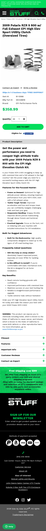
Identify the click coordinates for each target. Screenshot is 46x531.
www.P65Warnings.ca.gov (12, 329)
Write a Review (30, 88)
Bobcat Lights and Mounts (23, 479)
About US (23, 471)
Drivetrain (19, 19)
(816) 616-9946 (23, 457)
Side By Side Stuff (21, 509)
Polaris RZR (10, 19)
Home (3, 19)
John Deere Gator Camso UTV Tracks (23, 483)
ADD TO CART (23, 127)
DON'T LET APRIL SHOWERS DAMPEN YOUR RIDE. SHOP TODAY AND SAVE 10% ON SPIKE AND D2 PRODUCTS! (21, 4)
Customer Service (23, 467)
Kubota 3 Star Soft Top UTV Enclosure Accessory (23, 488)
